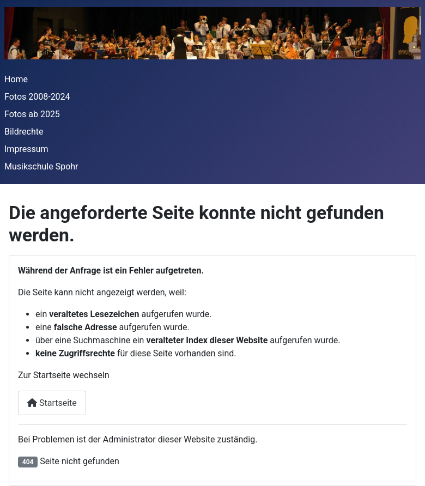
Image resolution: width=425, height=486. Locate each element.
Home (16, 79)
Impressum (26, 149)
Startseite (52, 403)
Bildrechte (23, 131)
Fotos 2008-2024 (37, 97)
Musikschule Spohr (41, 166)
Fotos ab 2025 (32, 114)
